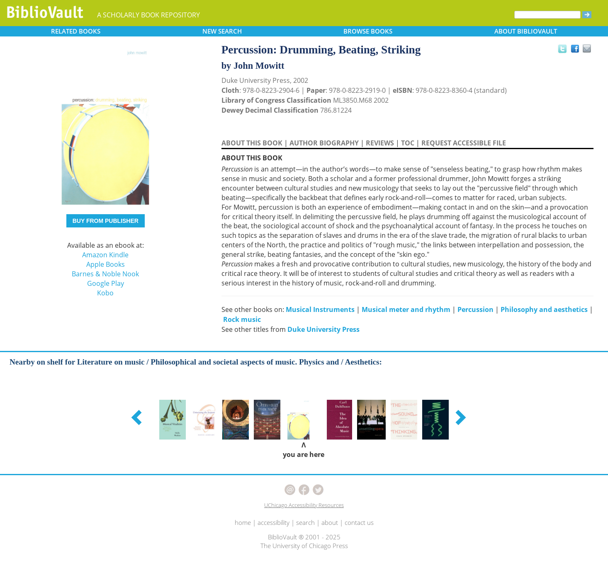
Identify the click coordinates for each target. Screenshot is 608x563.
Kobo (105, 292)
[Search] (547, 15)
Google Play (105, 283)
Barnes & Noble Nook (105, 273)
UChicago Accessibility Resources (304, 505)
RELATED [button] (75, 31)
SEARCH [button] (222, 31)
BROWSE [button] (367, 31)
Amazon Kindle (105, 254)
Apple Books (105, 264)
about (329, 522)
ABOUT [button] (525, 31)
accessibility (273, 522)
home (243, 522)
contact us (359, 522)
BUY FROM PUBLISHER (106, 220)
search (305, 522)
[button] (137, 417)
